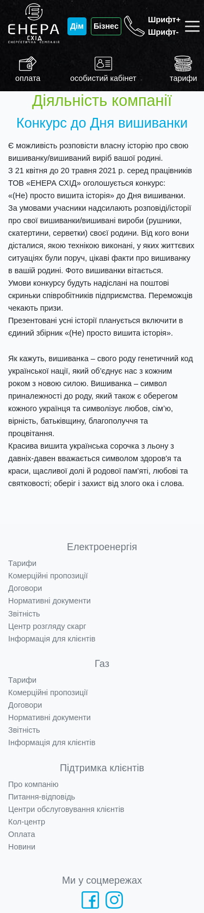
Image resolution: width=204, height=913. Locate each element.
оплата (27, 69)
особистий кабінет (103, 69)
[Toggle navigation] (194, 26)
